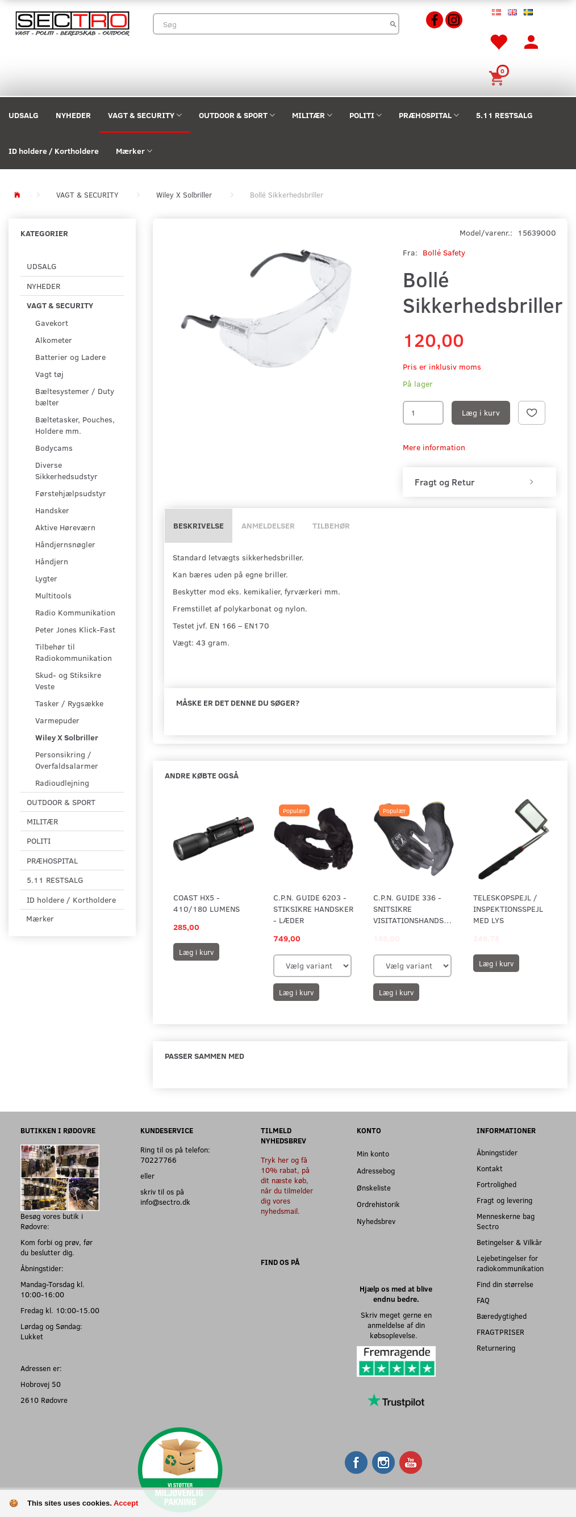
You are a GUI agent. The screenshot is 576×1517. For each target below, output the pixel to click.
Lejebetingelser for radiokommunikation (510, 1263)
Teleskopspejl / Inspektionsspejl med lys (508, 908)
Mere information (434, 447)
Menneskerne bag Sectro (506, 1221)
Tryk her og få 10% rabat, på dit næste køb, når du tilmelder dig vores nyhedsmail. (287, 1185)
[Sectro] (72, 22)
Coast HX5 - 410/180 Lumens (206, 903)
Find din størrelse (505, 1284)
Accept (126, 1503)
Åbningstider (497, 1152)
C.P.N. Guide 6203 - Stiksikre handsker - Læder (313, 908)
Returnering (496, 1347)
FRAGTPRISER (500, 1331)
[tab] (479, 482)
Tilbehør (331, 525)
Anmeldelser (268, 525)
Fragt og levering (504, 1200)
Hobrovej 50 (40, 1384)
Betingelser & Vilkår (509, 1242)
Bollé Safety (444, 252)
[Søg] (393, 24)
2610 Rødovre (44, 1400)
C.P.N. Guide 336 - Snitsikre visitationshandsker (413, 908)
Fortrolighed (496, 1184)
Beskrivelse (198, 525)
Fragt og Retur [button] (444, 482)
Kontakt (490, 1168)
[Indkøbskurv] (498, 77)
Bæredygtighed (502, 1316)
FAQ (483, 1300)
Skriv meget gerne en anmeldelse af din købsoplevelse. (396, 1325)
